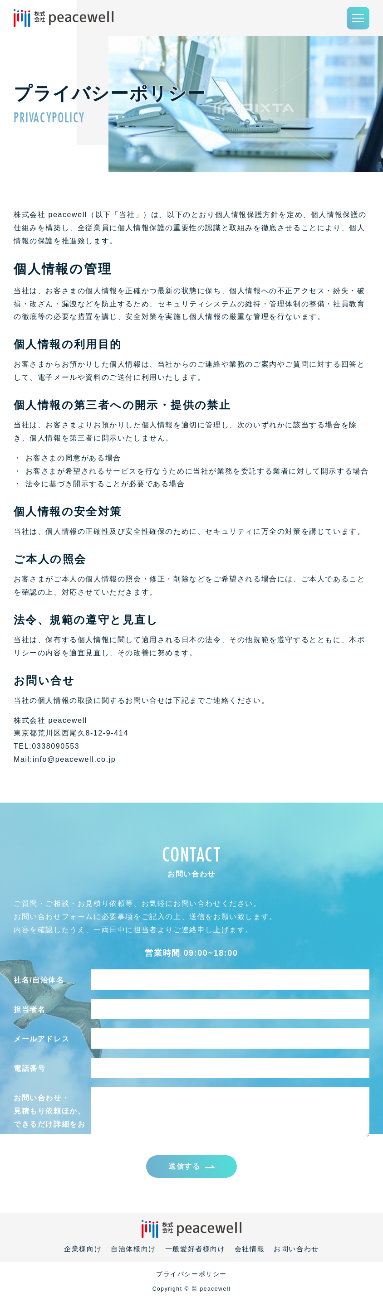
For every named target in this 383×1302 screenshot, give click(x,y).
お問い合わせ (296, 1250)
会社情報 (250, 1250)
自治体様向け (133, 1250)
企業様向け (83, 1250)
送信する (184, 1167)
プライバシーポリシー (191, 1274)
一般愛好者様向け (195, 1250)
